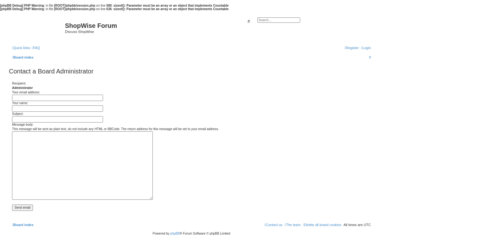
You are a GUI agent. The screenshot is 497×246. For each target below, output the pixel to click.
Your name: (20, 103)
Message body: (23, 124)
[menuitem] (36, 48)
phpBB (175, 233)
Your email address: (26, 92)
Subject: (17, 114)
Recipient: (19, 83)
